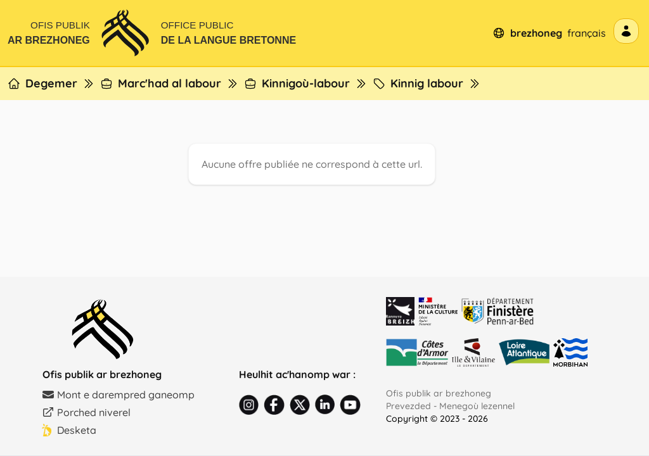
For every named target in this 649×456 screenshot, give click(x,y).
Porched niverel (86, 412)
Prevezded (408, 406)
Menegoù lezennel (477, 406)
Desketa (69, 430)
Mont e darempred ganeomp (118, 394)
